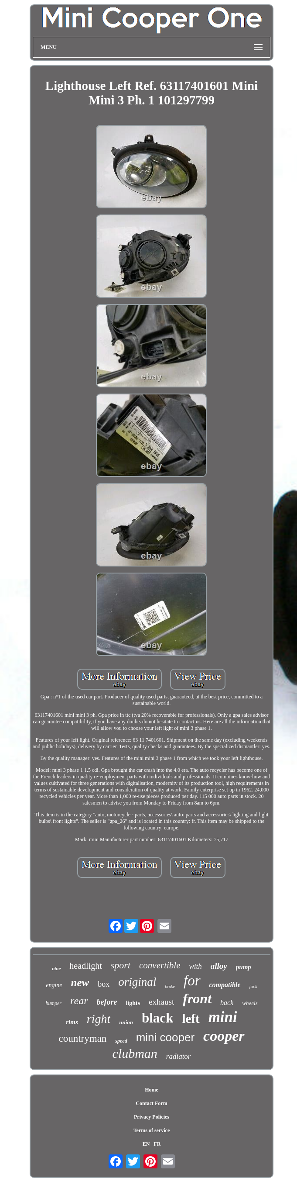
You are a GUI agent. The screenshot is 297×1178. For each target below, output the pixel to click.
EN (146, 1144)
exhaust (161, 1001)
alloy (219, 966)
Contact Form (151, 1103)
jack (253, 986)
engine (54, 985)
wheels (249, 1003)
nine (56, 968)
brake (170, 986)
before (107, 1002)
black (157, 1018)
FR (157, 1144)
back (226, 1002)
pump (243, 967)
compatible (225, 984)
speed (121, 1041)
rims (72, 1022)
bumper (53, 1003)
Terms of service (151, 1130)
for (192, 980)
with (195, 966)
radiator (178, 1056)
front (197, 998)
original (137, 981)
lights (133, 1003)
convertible (159, 965)
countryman (82, 1038)
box (103, 984)
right (98, 1019)
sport (120, 965)
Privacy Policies (151, 1117)
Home (151, 1090)
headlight (85, 966)
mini (222, 1017)
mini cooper (165, 1037)
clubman (134, 1053)
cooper (223, 1036)
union (126, 1022)
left (190, 1019)
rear (79, 1000)
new (80, 982)
